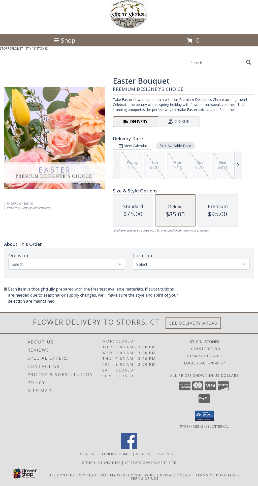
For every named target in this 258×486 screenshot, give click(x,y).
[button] (204, 416)
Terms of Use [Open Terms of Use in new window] (145, 478)
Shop (64, 40)
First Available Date (175, 145)
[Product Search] (217, 62)
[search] (249, 62)
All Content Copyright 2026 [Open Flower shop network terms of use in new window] (79, 475)
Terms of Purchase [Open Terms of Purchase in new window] (216, 475)
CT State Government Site (150, 462)
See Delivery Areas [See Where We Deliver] (193, 323)
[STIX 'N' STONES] (129, 26)
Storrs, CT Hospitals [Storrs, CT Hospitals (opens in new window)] (157, 453)
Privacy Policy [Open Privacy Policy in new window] (175, 475)
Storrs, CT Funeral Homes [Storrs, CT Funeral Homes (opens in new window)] (106, 453)
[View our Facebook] (129, 447)
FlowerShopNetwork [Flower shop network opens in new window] (132, 475)
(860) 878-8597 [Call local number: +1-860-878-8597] (211, 362)
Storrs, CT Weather (101, 462)
